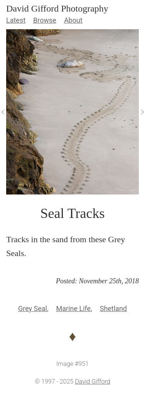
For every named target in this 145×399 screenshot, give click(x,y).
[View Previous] (3, 112)
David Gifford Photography (57, 8)
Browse (44, 20)
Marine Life (73, 308)
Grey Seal (32, 308)
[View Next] (142, 112)
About (73, 20)
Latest (15, 20)
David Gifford (92, 381)
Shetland (113, 308)
